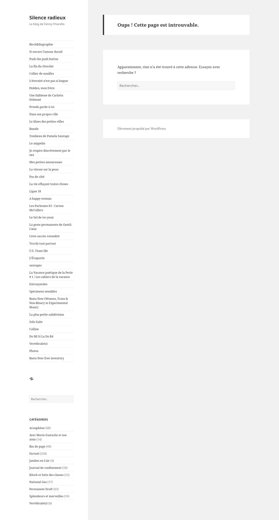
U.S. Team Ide (38, 251)
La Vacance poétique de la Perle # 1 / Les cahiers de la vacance (51, 275)
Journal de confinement (45, 468)
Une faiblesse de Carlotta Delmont (46, 97)
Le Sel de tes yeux (41, 217)
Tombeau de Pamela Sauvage (49, 136)
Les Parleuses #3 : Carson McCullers (46, 208)
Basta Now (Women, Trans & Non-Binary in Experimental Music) (48, 303)
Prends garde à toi (41, 107)
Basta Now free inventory (46, 358)
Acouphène (37, 428)
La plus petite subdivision (46, 314)
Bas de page (37, 446)
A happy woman (40, 199)
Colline (34, 329)
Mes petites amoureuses (45, 162)
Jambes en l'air (39, 461)
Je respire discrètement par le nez (49, 153)
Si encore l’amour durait (46, 52)
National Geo (38, 482)
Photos (33, 351)
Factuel (34, 454)
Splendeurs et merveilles (46, 496)
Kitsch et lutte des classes (46, 475)
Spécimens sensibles (43, 291)
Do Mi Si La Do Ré (41, 336)
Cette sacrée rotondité (44, 236)
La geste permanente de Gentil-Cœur (50, 227)
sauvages (35, 265)
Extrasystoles (38, 284)
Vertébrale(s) (38, 344)
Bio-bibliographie (41, 44)
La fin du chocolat (41, 66)
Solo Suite (36, 322)
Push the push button (43, 59)
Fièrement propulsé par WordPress (141, 129)
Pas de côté (36, 177)
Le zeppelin (37, 143)
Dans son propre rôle (43, 114)
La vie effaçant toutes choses (48, 184)
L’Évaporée (37, 258)
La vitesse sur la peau (44, 169)
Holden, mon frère (42, 88)
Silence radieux (47, 17)
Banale (34, 129)
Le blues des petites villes (46, 121)
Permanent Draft (41, 489)
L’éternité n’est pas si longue (48, 81)
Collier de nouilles (41, 73)
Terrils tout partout (42, 243)
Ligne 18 (35, 191)
